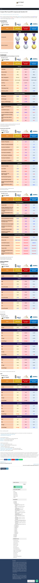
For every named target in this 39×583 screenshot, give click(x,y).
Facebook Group (15, 492)
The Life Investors (15, 552)
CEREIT (14, 14)
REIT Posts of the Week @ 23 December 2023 (20, 509)
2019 (15, 534)
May (15, 527)
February (16, 530)
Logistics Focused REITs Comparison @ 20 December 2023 (20, 510)
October (16, 523)
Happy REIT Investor (15, 541)
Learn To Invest (15, 544)
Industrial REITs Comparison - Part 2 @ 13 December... (20, 515)
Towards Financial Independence (17, 553)
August (16, 525)
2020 (15, 533)
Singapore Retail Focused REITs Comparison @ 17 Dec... (19, 512)
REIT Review (2, 440)
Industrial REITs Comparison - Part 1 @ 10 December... (20, 517)
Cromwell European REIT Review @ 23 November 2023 (8, 434)
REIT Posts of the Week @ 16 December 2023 (20, 513)
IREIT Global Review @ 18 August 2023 (6, 435)
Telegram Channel (15, 493)
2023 (15, 500)
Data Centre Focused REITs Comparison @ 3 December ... (20, 520)
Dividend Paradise (15, 540)
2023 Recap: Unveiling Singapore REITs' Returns (19, 503)
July (15, 526)
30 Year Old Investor (15, 538)
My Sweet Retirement (16, 545)
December (16, 501)
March (16, 529)
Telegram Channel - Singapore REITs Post (6, 449)
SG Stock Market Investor (16, 546)
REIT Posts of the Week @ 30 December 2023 (20, 504)
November (16, 522)
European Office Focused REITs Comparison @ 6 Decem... (20, 519)
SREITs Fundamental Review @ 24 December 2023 (19, 507)
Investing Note (15, 490)
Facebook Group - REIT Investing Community (6, 448)
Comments (17, 14)
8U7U (12, 14)
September (16, 524)
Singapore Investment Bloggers (17, 547)
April (15, 528)
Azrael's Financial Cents (16, 539)
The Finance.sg (15, 551)
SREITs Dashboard (2, 438)
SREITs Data (19, 16)
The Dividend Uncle (15, 550)
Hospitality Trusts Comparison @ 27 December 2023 (19, 506)
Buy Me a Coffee (2, 450)
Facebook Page (2, 447)
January (16, 531)
